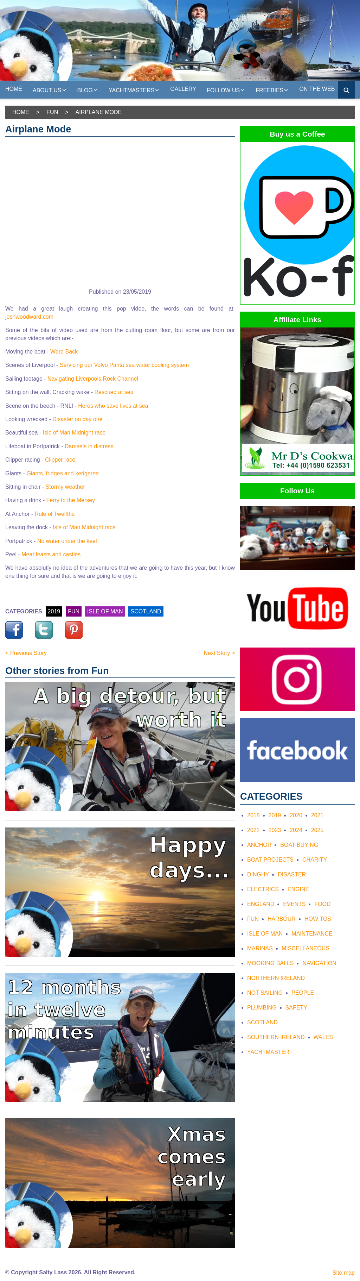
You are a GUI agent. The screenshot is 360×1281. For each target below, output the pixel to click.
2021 (317, 815)
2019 (54, 611)
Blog (87, 89)
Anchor (259, 845)
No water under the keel (67, 541)
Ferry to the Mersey (70, 500)
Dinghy (258, 874)
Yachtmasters (134, 89)
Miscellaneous (305, 948)
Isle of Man (265, 934)
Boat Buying (299, 845)
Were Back (64, 352)
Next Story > (219, 653)
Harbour (282, 919)
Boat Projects (270, 860)
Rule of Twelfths (55, 514)
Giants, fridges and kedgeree (62, 473)
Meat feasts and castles (51, 554)
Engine (298, 889)
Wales (323, 1037)
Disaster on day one (77, 419)
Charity (314, 860)
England (260, 904)
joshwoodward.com (29, 317)
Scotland (262, 1022)
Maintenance (311, 934)
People (302, 993)
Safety (296, 1008)
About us (50, 89)
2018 (253, 815)
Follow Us (226, 89)
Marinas (260, 948)
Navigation (319, 963)
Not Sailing (265, 993)
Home (13, 89)
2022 (253, 830)
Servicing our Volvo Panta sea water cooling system (124, 365)
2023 (275, 830)
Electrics (263, 889)
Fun (52, 112)
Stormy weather (65, 487)
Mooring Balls (270, 963)
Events (294, 904)
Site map (344, 1273)
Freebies (272, 89)
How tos (317, 919)
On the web (317, 89)
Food (322, 904)
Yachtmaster (268, 1052)
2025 (317, 830)
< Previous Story (26, 653)
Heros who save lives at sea (113, 406)
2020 (296, 815)
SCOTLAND (145, 611)
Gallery (183, 89)
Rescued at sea (113, 392)
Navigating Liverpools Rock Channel (92, 379)
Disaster (292, 874)
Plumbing (262, 1008)
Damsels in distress (89, 446)
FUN (73, 611)
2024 (296, 830)
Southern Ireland (276, 1037)
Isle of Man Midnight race (74, 433)
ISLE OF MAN (105, 611)
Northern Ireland (276, 978)
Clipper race (60, 460)
